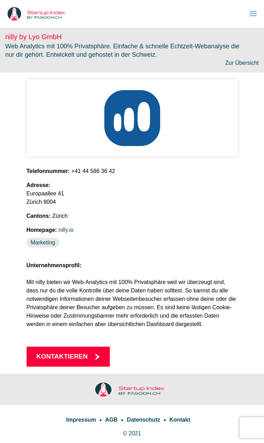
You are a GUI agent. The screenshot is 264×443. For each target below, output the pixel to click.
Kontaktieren (62, 356)
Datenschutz (143, 420)
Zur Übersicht (242, 63)
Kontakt (179, 420)
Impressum (81, 420)
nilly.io (65, 230)
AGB (111, 420)
